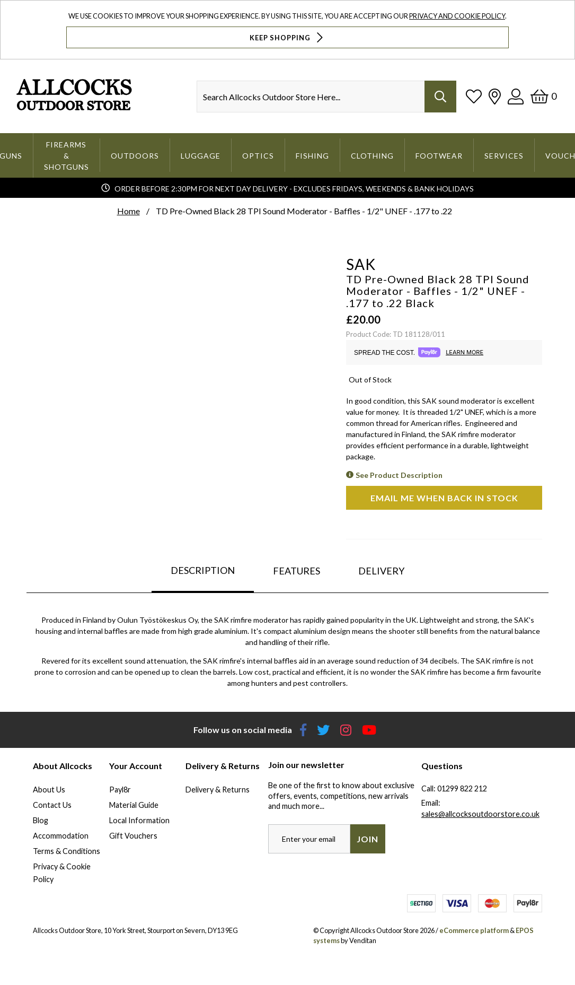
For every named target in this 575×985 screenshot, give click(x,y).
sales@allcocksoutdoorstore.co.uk (480, 813)
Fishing (312, 155)
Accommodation (61, 835)
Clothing (372, 155)
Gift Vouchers (133, 835)
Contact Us (52, 804)
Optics (258, 155)
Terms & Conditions (66, 851)
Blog (40, 820)
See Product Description (399, 475)
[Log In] (516, 96)
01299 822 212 (462, 788)
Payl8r (120, 789)
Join (367, 839)
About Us (49, 789)
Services (504, 155)
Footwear (439, 155)
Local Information (139, 820)
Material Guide (133, 804)
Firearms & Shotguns (66, 155)
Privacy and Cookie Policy (457, 16)
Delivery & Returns (217, 789)
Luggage (200, 155)
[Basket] (543, 96)
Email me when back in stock (444, 498)
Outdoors (135, 155)
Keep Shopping (287, 37)
